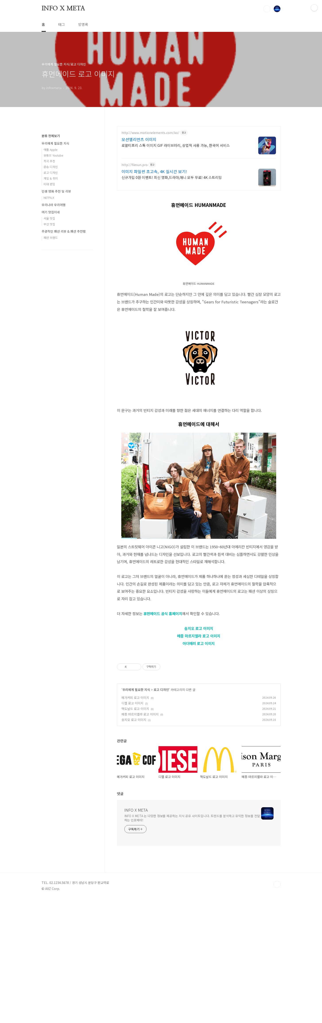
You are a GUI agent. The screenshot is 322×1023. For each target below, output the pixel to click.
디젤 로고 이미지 (132, 827)
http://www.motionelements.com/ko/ (150, 133)
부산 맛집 (49, 357)
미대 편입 (49, 317)
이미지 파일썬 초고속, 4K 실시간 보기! (154, 171)
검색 (267, 9)
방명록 (83, 24)
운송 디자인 (51, 299)
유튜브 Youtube (53, 288)
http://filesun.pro (134, 165)
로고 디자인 (161, 813)
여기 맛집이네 (51, 344)
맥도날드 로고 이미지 (135, 832)
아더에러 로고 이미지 (199, 705)
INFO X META (63, 9)
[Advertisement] (199, 226)
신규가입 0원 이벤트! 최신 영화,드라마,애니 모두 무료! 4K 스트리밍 (171, 177)
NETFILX (49, 330)
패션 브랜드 (51, 370)
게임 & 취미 (51, 311)
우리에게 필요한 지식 (136, 813)
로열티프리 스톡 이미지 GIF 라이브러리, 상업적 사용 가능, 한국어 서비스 (175, 145)
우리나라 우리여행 (54, 337)
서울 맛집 (49, 351)
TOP (277, 1008)
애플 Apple (51, 282)
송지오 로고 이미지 (198, 690)
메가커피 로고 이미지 (135, 821)
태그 (61, 24)
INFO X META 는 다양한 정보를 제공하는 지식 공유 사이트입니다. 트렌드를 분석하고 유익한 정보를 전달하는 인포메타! (192, 941)
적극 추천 (49, 294)
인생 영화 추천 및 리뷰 (56, 324)
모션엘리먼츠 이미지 (138, 139)
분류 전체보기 (51, 268)
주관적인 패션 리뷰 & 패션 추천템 (64, 364)
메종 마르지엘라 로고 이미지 (198, 697)
